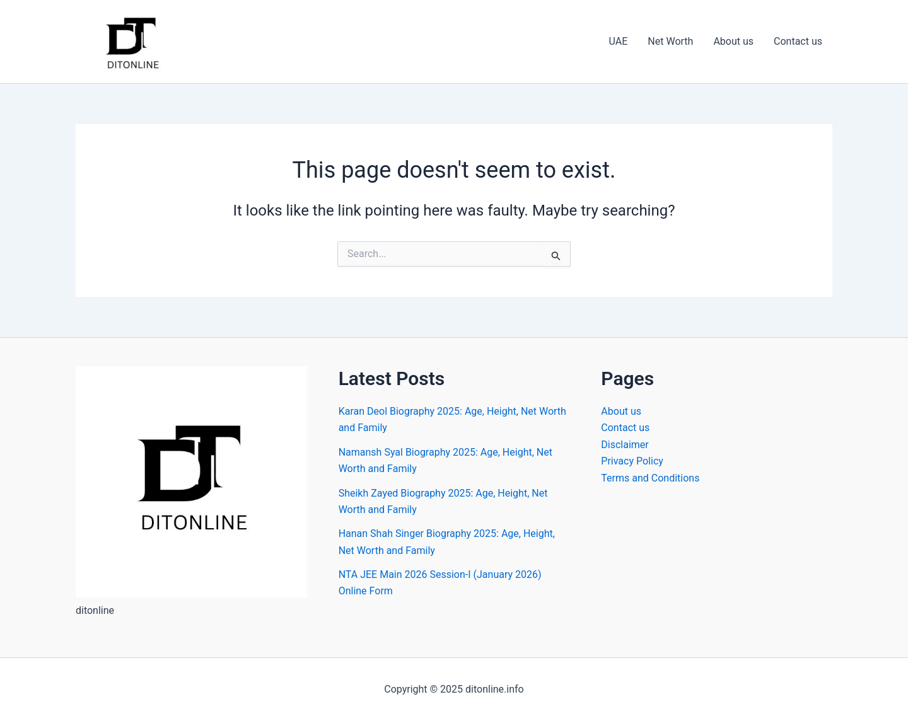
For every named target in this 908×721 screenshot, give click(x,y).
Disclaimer (624, 445)
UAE (618, 41)
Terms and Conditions (650, 478)
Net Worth (670, 41)
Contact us (798, 41)
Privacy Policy (632, 461)
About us (733, 41)
